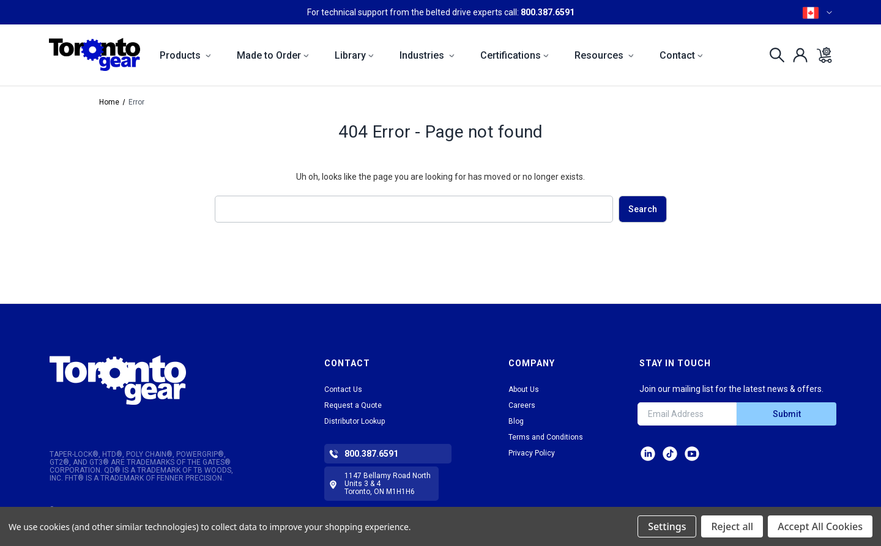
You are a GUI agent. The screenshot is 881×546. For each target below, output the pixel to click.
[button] (154, 380)
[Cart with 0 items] (820, 55)
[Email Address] (687, 414)
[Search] (773, 55)
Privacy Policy (531, 453)
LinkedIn (647, 453)
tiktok (669, 453)
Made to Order (273, 55)
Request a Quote (353, 405)
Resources (604, 55)
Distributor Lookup (354, 421)
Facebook (692, 453)
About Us (523, 389)
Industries (427, 55)
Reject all (732, 526)
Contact (681, 55)
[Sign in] (797, 55)
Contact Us (343, 389)
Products (185, 55)
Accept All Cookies (820, 526)
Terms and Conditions (545, 437)
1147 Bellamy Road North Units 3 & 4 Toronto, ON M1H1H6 (387, 483)
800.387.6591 (547, 12)
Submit (787, 414)
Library (354, 55)
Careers (521, 405)
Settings (667, 526)
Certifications (514, 55)
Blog (516, 421)
